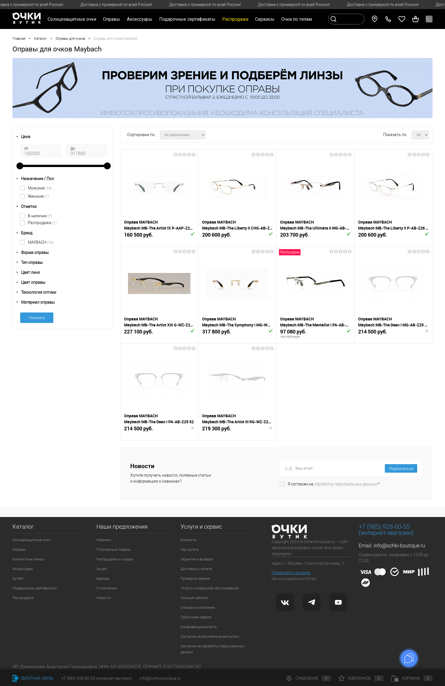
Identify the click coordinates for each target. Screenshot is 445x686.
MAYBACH (40, 242)
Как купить (189, 549)
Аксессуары (22, 569)
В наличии (40, 216)
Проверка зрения (195, 578)
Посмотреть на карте (291, 572)
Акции (101, 569)
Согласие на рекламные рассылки (209, 636)
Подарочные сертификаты (187, 19)
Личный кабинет (194, 598)
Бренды (103, 578)
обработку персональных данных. (346, 484)
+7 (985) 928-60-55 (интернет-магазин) (96, 678)
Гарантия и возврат (196, 559)
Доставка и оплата (196, 569)
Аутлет (18, 578)
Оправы (19, 549)
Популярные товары (113, 549)
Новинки (103, 540)
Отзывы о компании (197, 607)
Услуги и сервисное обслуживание (209, 588)
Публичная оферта (195, 617)
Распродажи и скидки (114, 559)
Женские (38, 196)
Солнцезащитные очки (31, 540)
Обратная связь (33, 678)
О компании (106, 588)
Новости (103, 598)
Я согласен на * (333, 484)
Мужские (40, 188)
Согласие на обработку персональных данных (212, 649)
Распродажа (42, 222)
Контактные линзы (28, 559)
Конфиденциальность (198, 627)
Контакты (188, 540)
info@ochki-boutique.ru (399, 546)
